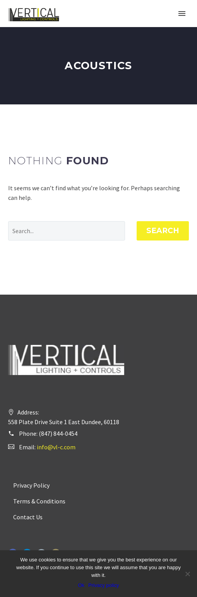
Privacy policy (103, 585)
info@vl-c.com (56, 447)
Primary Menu (181, 13)
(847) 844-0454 (58, 433)
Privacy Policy (31, 485)
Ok (81, 585)
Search (162, 230)
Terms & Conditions (39, 501)
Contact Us (28, 517)
